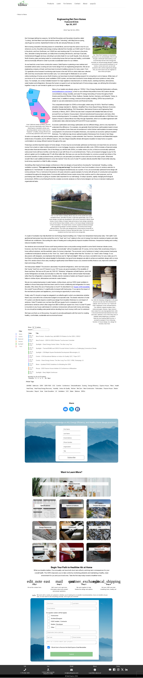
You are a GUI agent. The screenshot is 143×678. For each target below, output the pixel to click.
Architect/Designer (56, 618)
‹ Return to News (22, 14)
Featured (20, 339)
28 (46, 378)
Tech (20, 346)
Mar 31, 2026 (31, 336)
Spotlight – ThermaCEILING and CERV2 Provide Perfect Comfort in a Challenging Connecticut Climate (66, 348)
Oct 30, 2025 (31, 364)
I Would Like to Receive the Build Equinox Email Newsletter (68, 648)
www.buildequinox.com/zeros (62, 91)
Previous (31, 378)
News (20, 334)
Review (21, 341)
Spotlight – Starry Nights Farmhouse (46, 372)
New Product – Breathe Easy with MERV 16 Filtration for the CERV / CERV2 (58, 336)
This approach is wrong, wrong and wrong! (54, 167)
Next (49, 378)
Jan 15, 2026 (31, 352)
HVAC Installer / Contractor (59, 621)
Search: (38, 329)
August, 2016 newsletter (82, 287)
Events (21, 336)
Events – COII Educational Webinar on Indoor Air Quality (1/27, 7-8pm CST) (58, 356)
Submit (71, 655)
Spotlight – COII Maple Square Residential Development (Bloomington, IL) (58, 352)
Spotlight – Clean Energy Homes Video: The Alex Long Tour (54, 344)
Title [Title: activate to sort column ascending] (37, 333)
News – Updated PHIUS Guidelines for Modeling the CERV (53, 364)
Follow (118, 666)
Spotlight (20, 344)
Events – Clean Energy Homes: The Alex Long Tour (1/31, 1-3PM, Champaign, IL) (60, 360)
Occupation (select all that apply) (56, 613)
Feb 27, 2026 (31, 340)
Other (52, 627)
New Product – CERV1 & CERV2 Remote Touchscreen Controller (55, 340)
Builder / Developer (57, 624)
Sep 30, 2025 (31, 372)
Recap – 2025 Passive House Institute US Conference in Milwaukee (56, 368)
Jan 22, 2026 (31, 348)
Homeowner (54, 615)
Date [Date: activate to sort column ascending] (30, 333)
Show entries (34, 327)
